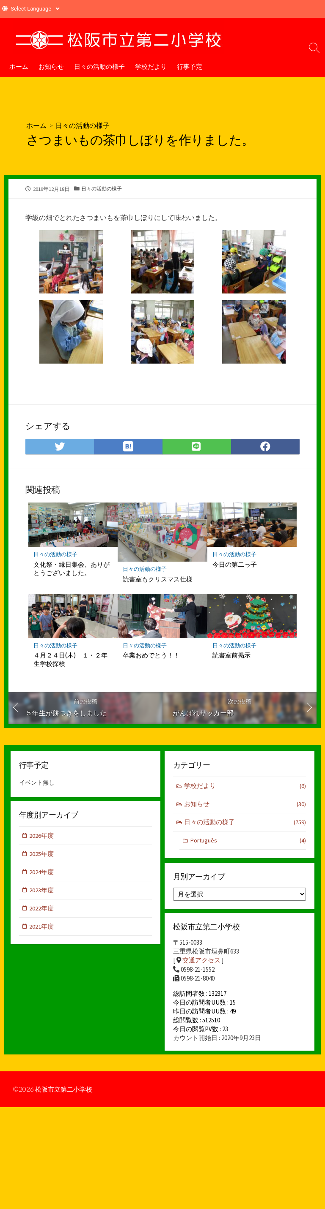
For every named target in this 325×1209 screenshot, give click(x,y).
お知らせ (51, 66)
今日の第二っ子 (234, 564)
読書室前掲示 (231, 655)
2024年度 (42, 873)
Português (248, 841)
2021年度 (42, 928)
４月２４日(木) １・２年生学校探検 (70, 659)
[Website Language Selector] (35, 8)
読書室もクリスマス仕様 (158, 578)
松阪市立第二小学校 (65, 1093)
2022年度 (42, 909)
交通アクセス (201, 961)
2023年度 (42, 891)
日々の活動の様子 (99, 66)
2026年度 (42, 836)
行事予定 (189, 66)
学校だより (151, 66)
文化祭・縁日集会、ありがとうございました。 (71, 568)
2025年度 (42, 854)
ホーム (18, 66)
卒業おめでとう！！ (151, 655)
